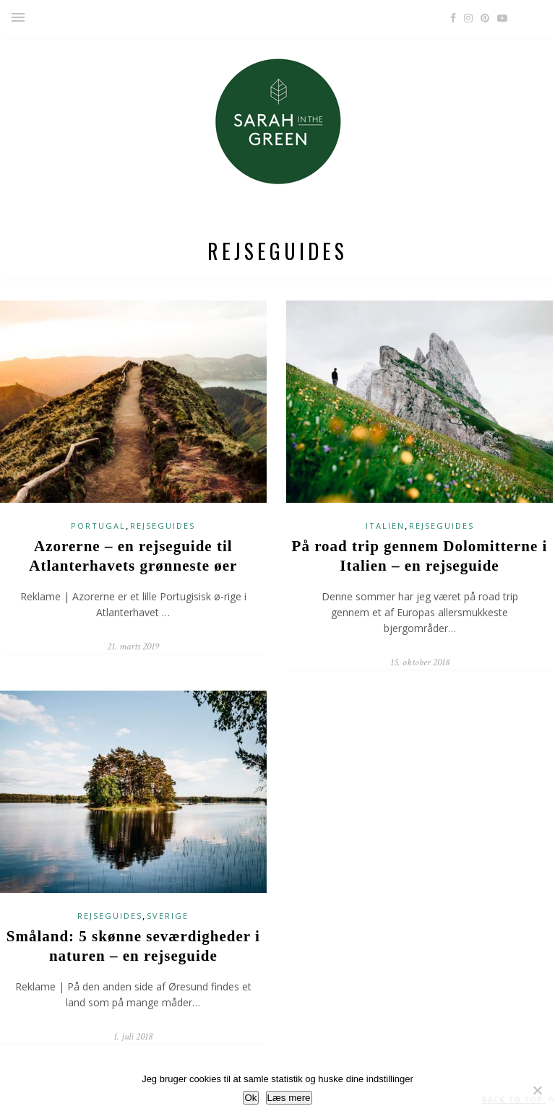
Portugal (98, 525)
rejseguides (162, 525)
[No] (537, 1090)
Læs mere (289, 1097)
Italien (385, 525)
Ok (250, 1097)
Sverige (168, 915)
